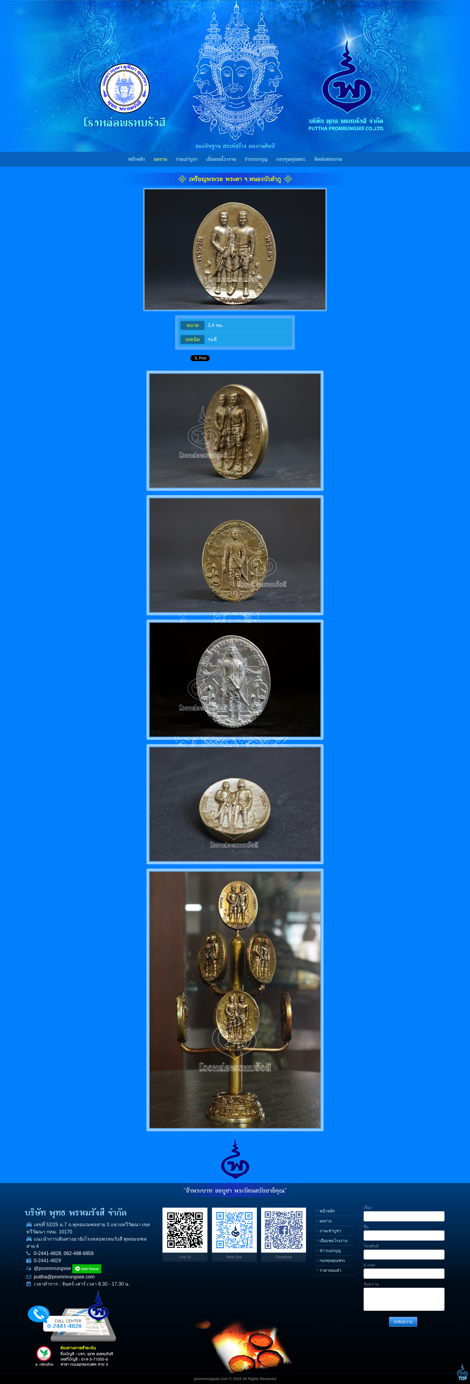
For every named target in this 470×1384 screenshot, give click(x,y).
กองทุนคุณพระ (290, 159)
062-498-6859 (79, 1253)
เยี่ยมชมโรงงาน (221, 159)
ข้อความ (371, 1284)
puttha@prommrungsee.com (64, 1276)
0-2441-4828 (47, 1253)
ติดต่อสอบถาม (328, 159)
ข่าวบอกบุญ (256, 159)
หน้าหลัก (136, 159)
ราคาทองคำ (330, 1270)
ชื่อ (366, 1227)
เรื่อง (368, 1208)
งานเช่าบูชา (187, 159)
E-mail (369, 1265)
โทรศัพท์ (371, 1246)
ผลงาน (160, 159)
